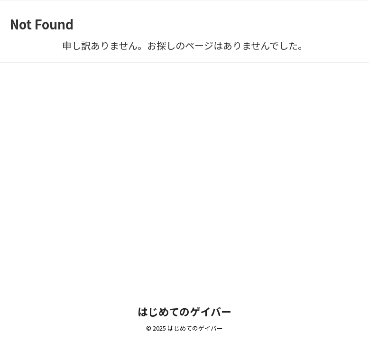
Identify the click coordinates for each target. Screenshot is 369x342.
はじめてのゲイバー (184, 311)
